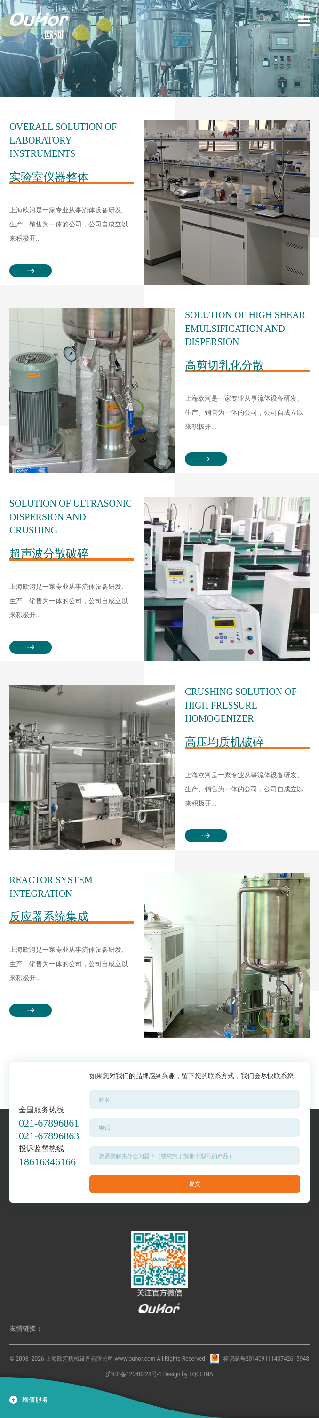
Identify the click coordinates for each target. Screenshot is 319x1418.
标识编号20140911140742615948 (266, 1358)
